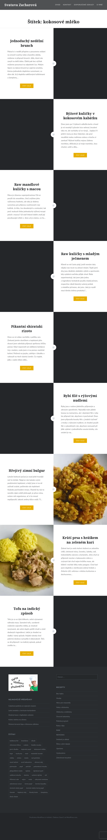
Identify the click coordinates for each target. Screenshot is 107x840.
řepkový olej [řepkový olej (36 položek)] (22, 792)
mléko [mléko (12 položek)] (12, 758)
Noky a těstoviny (62, 707)
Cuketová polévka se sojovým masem (22, 706)
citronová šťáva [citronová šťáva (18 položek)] (15, 745)
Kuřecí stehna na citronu (17, 720)
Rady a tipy (60, 726)
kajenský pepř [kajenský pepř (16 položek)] (26, 749)
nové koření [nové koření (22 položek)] (14, 762)
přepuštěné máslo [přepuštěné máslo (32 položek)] (16, 771)
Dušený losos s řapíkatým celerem (20, 715)
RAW (58, 730)
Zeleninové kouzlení (63, 758)
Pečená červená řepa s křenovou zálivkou (23, 724)
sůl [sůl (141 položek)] (46, 775)
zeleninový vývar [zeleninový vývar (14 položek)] (16, 784)
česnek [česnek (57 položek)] (12, 792)
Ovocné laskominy (63, 716)
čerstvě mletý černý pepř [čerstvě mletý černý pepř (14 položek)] (35, 788)
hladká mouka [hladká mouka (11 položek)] (36, 745)
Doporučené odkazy (84, 5)
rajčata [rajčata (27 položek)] (27, 771)
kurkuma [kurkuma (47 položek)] (19, 753)
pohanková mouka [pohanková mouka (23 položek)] (40, 766)
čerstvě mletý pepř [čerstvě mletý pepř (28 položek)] (16, 788)
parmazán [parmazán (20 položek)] (13, 766)
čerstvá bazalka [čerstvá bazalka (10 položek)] (40, 784)
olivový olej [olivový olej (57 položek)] (39, 762)
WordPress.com (72, 817)
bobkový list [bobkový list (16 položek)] (14, 741)
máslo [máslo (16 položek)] (26, 758)
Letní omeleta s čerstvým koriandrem (22, 710)
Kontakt (67, 5)
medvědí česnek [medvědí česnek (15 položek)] (37, 753)
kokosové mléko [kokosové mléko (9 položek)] (40, 749)
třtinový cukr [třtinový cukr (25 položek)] (14, 779)
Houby (58, 698)
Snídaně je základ (62, 739)
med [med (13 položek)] (26, 753)
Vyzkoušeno (60, 753)
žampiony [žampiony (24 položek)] (44, 792)
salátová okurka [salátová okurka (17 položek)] (15, 775)
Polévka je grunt (62, 721)
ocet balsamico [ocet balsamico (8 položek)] (26, 762)
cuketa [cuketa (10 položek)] (26, 745)
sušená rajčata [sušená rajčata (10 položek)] (37, 775)
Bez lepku (60, 694)
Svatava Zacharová (20, 5)
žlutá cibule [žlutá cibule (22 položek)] (14, 797)
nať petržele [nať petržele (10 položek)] (35, 758)
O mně (100, 5)
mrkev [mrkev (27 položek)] (19, 758)
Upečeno (59, 748)
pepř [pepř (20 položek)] (21, 766)
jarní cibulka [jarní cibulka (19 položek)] (14, 749)
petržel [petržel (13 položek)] (28, 766)
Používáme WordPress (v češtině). (40, 817)
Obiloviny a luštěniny (64, 712)
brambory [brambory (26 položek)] (24, 741)
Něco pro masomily (63, 703)
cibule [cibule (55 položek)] (33, 741)
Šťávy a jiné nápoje (63, 744)
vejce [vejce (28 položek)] (24, 779)
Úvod (57, 5)
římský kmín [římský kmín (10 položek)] (33, 792)
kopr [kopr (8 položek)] (11, 753)
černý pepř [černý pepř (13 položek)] (28, 784)
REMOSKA (60, 735)
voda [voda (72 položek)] (30, 779)
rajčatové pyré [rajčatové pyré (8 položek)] (38, 771)
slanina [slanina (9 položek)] (26, 775)
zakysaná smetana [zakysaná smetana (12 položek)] (41, 779)
